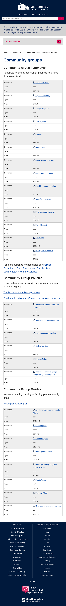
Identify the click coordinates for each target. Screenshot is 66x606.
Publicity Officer (42, 493)
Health (47, 536)
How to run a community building (48, 506)
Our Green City (47, 554)
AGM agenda (41, 121)
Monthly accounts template (46, 186)
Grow (47, 532)
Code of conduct (42, 346)
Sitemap (47, 568)
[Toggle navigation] (59, 41)
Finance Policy (41, 359)
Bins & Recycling (17, 536)
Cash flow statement (43, 199)
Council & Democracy (17, 571)
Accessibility (17, 525)
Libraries (47, 546)
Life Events (47, 550)
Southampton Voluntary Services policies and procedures (33, 298)
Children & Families (17, 546)
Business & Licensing (17, 543)
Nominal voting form (43, 147)
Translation (47, 571)
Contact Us (17, 561)
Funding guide (41, 426)
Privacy (47, 561)
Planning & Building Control (47, 557)
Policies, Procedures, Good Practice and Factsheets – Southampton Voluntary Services (27, 268)
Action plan (40, 238)
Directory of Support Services (47, 525)
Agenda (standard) (43, 96)
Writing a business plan (15, 403)
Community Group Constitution (47, 320)
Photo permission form (44, 251)
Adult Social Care (17, 528)
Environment (47, 528)
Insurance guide (42, 439)
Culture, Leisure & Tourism (17, 575)
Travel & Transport (47, 575)
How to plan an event (44, 451)
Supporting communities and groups (41, 52)
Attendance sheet (42, 83)
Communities (17, 52)
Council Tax (17, 568)
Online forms (36, 14)
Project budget (41, 225)
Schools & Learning (47, 564)
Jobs (47, 543)
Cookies (17, 564)
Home (5, 52)
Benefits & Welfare (17, 532)
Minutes (39, 134)
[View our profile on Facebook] (30, 582)
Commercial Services (17, 550)
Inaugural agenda (42, 108)
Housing (47, 539)
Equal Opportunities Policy (46, 333)
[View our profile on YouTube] (34, 582)
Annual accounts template (46, 173)
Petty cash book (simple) (45, 212)
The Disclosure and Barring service (21, 292)
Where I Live (23, 14)
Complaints (17, 557)
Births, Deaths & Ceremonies (17, 539)
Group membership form (45, 160)
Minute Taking (41, 480)
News (46, 14)
